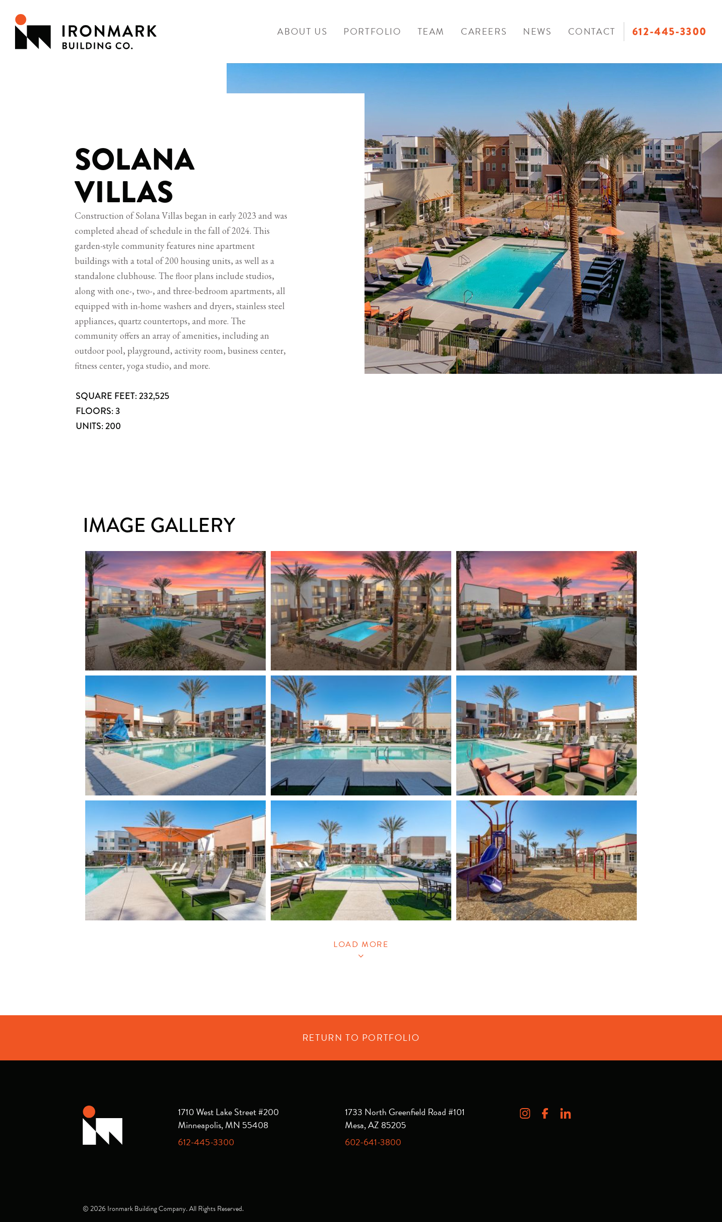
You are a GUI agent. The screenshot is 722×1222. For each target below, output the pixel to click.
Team (431, 31)
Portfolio (372, 31)
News (537, 31)
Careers (484, 31)
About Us (302, 31)
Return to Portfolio (361, 1037)
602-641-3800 (373, 1142)
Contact (592, 31)
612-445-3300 (669, 31)
